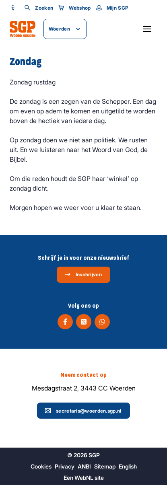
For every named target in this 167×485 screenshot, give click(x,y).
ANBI (84, 466)
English (128, 466)
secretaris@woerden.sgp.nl (83, 410)
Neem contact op (83, 374)
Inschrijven (83, 274)
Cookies (41, 466)
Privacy (64, 466)
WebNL (83, 477)
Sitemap (104, 466)
